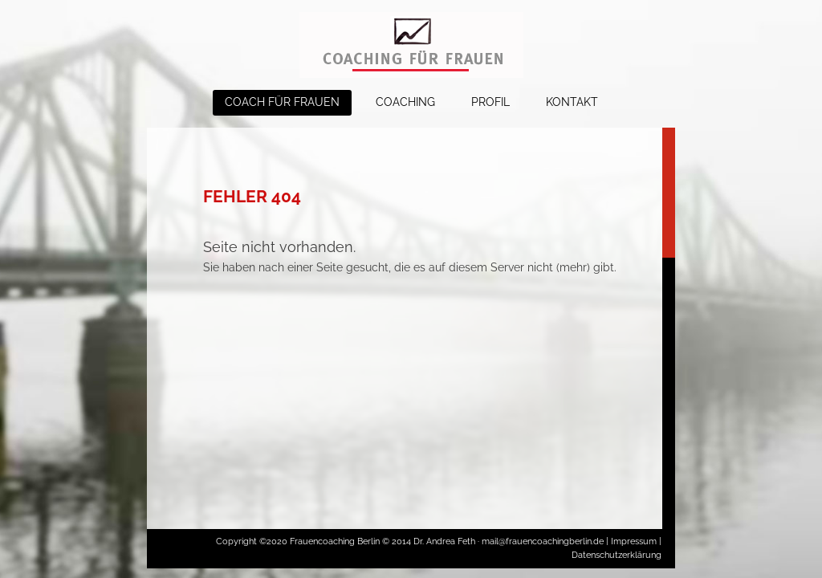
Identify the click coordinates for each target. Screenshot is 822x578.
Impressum (634, 541)
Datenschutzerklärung (616, 555)
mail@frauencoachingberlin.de (544, 541)
